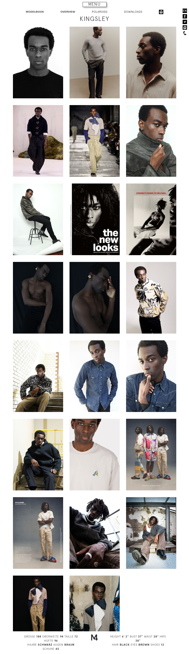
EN (185, 10)
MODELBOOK (35, 12)
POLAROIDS (100, 12)
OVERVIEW (68, 12)
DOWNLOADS (133, 12)
